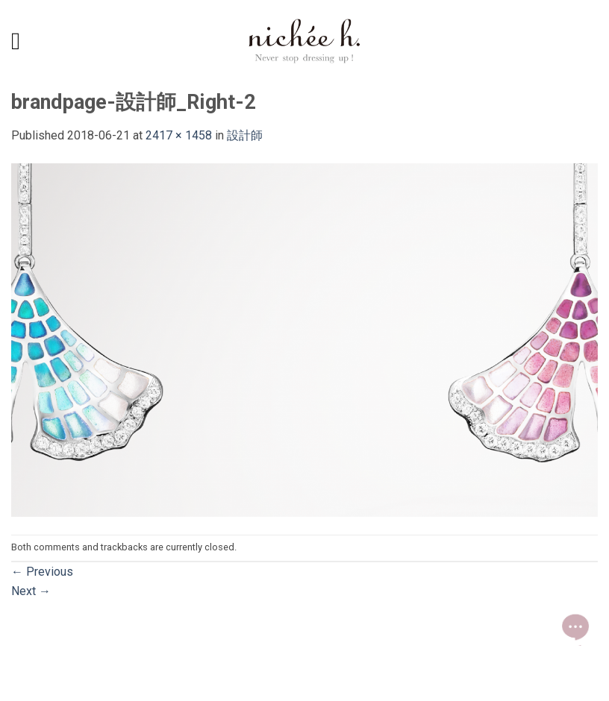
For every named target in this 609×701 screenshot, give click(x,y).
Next (31, 591)
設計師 (245, 135)
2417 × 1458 (179, 135)
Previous (42, 572)
